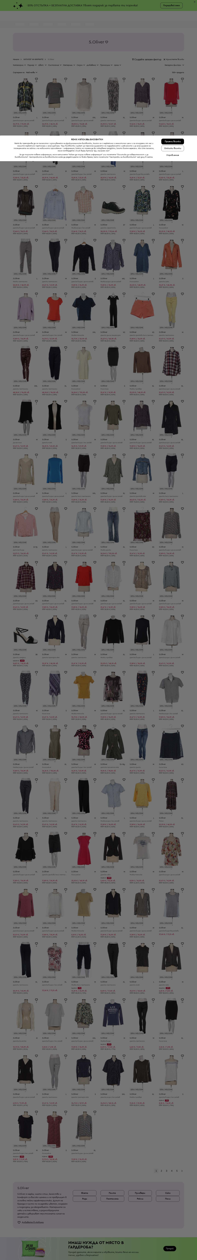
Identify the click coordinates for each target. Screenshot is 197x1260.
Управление (172, 1254)
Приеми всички (173, 1240)
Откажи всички (172, 1247)
